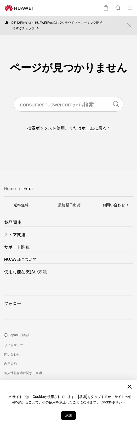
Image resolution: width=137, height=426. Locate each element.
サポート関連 (17, 247)
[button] (106, 8)
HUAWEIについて (20, 259)
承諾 (68, 415)
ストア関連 (15, 234)
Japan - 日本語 (19, 335)
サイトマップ (13, 345)
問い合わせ (12, 354)
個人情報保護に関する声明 (23, 373)
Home (10, 188)
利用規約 (10, 364)
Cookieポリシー (113, 402)
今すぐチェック (25, 28)
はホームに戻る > (93, 128)
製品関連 (12, 222)
